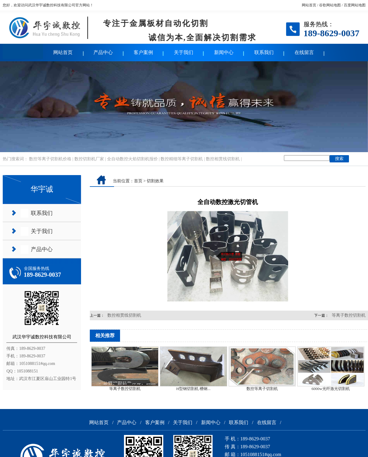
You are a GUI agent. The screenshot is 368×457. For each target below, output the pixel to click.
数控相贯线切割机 (223, 159)
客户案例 (143, 52)
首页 (138, 181)
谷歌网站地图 (330, 5)
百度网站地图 (355, 5)
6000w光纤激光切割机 (330, 388)
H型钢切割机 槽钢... (193, 388)
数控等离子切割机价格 (50, 159)
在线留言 (304, 52)
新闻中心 (223, 52)
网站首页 (309, 5)
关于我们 (183, 52)
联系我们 (264, 52)
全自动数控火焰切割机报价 (132, 159)
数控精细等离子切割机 (182, 159)
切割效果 (155, 181)
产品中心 (103, 52)
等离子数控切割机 (125, 388)
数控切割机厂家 (89, 159)
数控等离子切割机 (262, 388)
